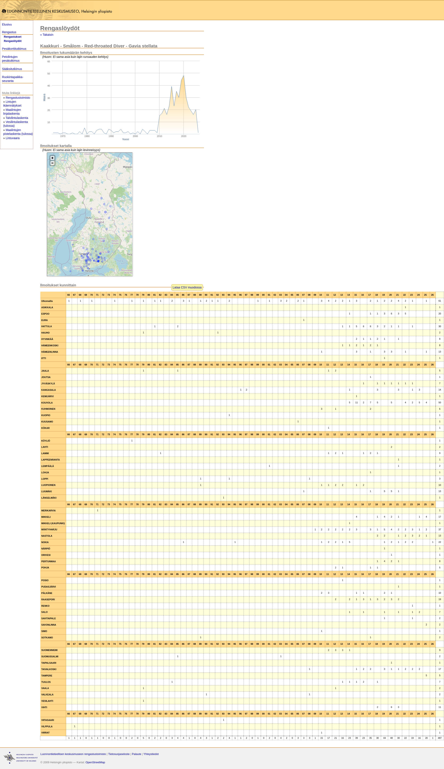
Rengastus (9, 32)
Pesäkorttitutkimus (14, 48)
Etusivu (7, 24)
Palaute (136, 754)
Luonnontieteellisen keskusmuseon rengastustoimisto (73, 754)
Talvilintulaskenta (17, 118)
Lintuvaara (13, 138)
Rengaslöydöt (12, 41)
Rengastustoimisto (18, 97)
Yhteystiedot (151, 754)
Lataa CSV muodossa (187, 287)
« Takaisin (46, 34)
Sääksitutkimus (12, 69)
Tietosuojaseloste (119, 754)
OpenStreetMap (95, 762)
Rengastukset (12, 36)
